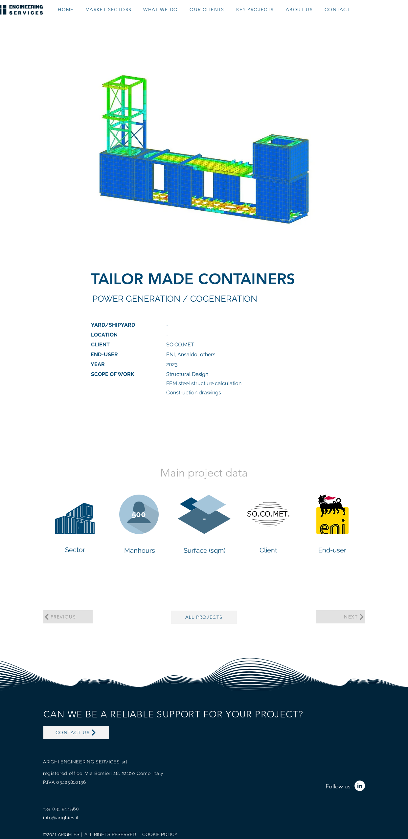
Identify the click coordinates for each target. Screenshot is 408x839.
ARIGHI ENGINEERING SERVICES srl (85, 761)
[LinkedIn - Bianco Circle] (359, 786)
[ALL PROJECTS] (204, 617)
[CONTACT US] (76, 732)
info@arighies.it (61, 817)
